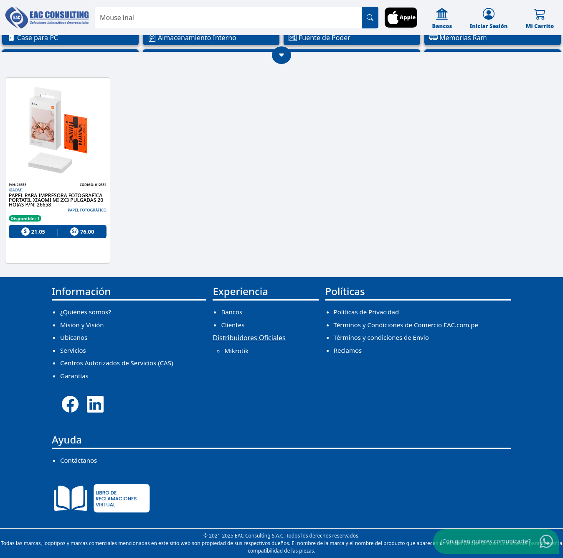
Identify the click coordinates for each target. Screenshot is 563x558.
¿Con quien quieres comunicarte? (485, 541)
